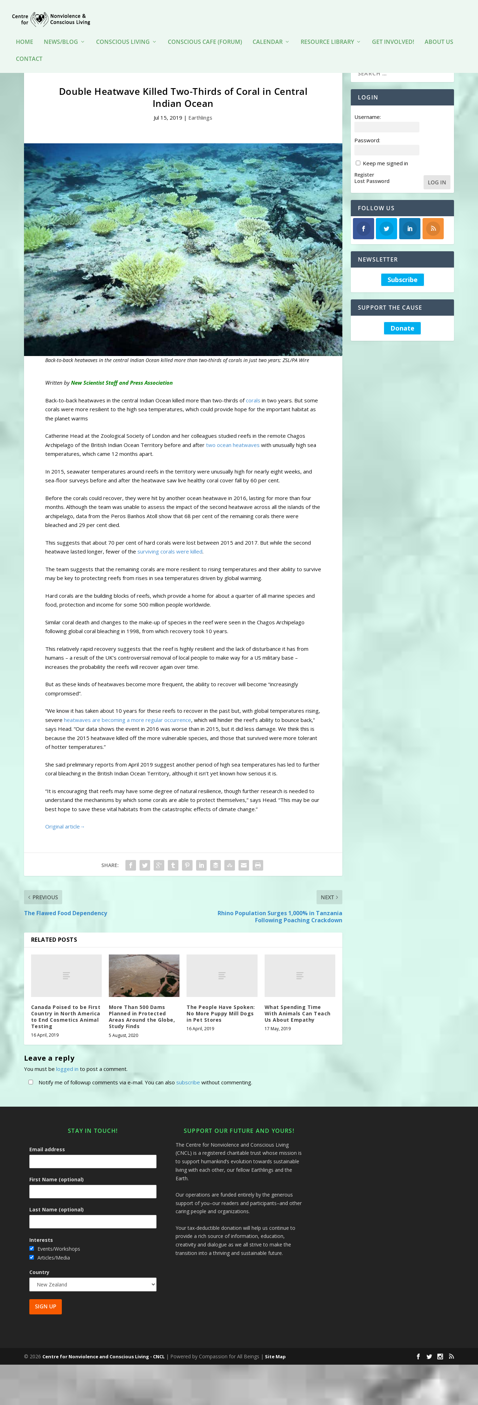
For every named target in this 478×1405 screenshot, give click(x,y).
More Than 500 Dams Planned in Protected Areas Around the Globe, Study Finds (142, 1029)
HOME (24, 31)
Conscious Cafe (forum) (205, 31)
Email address (47, 1161)
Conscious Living (123, 31)
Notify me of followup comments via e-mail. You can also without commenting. (138, 1093)
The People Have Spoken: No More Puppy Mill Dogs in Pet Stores (221, 1025)
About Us (439, 31)
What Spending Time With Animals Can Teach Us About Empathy (298, 1025)
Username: (367, 128)
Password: (367, 151)
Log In (437, 193)
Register (364, 186)
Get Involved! (393, 31)
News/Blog (61, 31)
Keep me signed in (385, 175)
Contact (29, 48)
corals (253, 412)
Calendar (268, 31)
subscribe (188, 1093)
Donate (402, 340)
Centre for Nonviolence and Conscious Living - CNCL (103, 1368)
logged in (67, 1080)
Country (39, 1284)
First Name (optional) (56, 1191)
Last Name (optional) (56, 1221)
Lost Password (372, 193)
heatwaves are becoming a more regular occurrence (127, 731)
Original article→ (65, 838)
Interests (41, 1252)
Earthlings (200, 129)
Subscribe (403, 292)
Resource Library (327, 31)
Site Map (275, 1368)
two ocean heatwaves (233, 456)
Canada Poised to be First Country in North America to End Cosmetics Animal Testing (66, 1029)
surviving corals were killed (169, 563)
